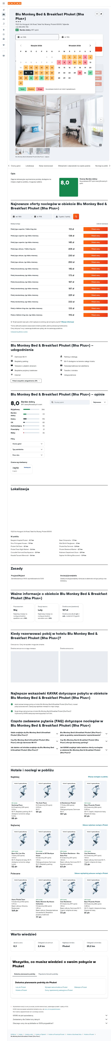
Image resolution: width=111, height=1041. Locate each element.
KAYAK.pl (13, 998)
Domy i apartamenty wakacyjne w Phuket (59, 954)
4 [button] (25, 62)
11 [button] (26, 67)
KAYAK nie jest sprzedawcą (60, 979)
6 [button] (36, 62)
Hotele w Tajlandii (40, 998)
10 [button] (21, 67)
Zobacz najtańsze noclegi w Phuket (95, 789)
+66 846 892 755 (22, 27)
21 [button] (41, 73)
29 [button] (47, 78)
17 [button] (20, 73)
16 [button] (52, 67)
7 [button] (41, 62)
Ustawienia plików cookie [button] (19, 332)
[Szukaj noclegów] (4, 14)
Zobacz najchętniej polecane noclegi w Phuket (91, 837)
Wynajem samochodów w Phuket (56, 951)
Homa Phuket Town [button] (18, 864)
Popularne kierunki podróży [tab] (48, 938)
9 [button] (51, 62)
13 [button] (36, 67)
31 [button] (21, 83)
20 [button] (36, 73)
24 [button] (21, 78)
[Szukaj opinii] (71, 402)
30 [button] (52, 78)
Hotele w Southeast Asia (74, 998)
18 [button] (26, 73)
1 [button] (46, 57)
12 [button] (31, 67)
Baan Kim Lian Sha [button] (18, 817)
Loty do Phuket (21, 951)
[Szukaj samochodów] (4, 19)
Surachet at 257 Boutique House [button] (45, 818)
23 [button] (52, 73)
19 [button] (31, 73)
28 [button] (41, 78)
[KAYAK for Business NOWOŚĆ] (4, 39)
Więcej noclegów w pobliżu (98, 741)
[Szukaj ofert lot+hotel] (4, 23)
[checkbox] (21, 469)
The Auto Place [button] (41, 767)
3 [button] (20, 62)
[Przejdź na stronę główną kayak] (14, 3)
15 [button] (47, 67)
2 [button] (51, 57)
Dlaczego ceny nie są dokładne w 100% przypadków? (60, 987)
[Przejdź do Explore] (4, 30)
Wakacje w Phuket (80, 951)
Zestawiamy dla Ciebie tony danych (60, 983)
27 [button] (36, 78)
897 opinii (34, 30)
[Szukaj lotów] (4, 10)
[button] (3, 3)
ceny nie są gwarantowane (52, 973)
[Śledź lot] (4, 34)
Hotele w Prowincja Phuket (56, 998)
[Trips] (4, 45)
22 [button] (47, 73)
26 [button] (31, 78)
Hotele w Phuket (21, 954)
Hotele (21, 998)
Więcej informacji (67, 322)
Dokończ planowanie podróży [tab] (24, 938)
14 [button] (41, 67)
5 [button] (31, 62)
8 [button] (46, 62)
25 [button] (26, 78)
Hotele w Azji (29, 998)
